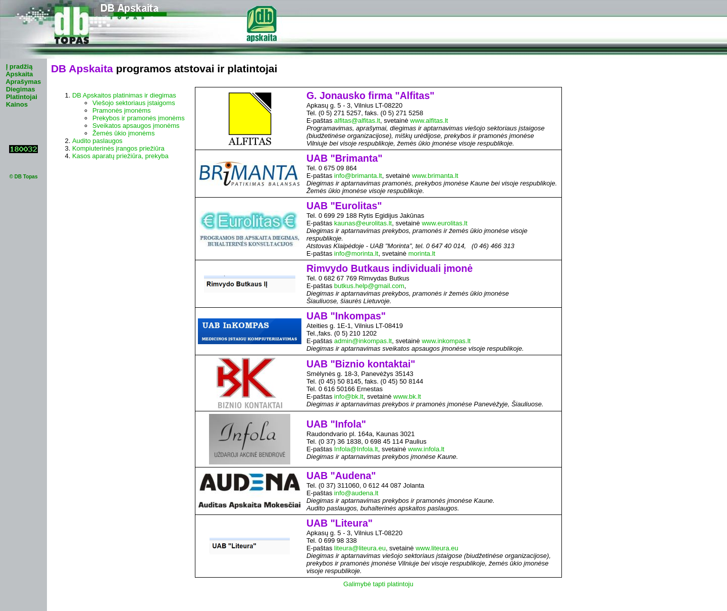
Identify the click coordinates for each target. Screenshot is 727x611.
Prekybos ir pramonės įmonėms (138, 118)
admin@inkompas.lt (363, 341)
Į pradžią (19, 66)
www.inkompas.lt (446, 341)
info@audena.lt (356, 493)
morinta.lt (421, 253)
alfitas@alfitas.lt (357, 120)
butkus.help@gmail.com (369, 286)
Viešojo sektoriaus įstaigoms (133, 103)
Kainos (17, 104)
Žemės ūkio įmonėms (123, 133)
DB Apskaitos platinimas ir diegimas (124, 95)
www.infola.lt (426, 449)
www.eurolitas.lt (444, 223)
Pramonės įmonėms (121, 110)
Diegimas (20, 89)
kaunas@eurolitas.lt (363, 223)
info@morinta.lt (356, 253)
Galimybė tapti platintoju (378, 584)
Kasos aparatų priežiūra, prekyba (120, 156)
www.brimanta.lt (435, 175)
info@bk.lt (349, 396)
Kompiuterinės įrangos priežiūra (118, 148)
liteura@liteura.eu (360, 548)
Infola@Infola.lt (356, 449)
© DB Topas (23, 176)
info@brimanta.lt (358, 175)
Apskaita (19, 74)
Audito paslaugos (97, 141)
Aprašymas (23, 81)
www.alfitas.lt (429, 120)
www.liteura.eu (437, 548)
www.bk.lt (407, 396)
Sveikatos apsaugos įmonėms (136, 125)
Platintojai (21, 97)
